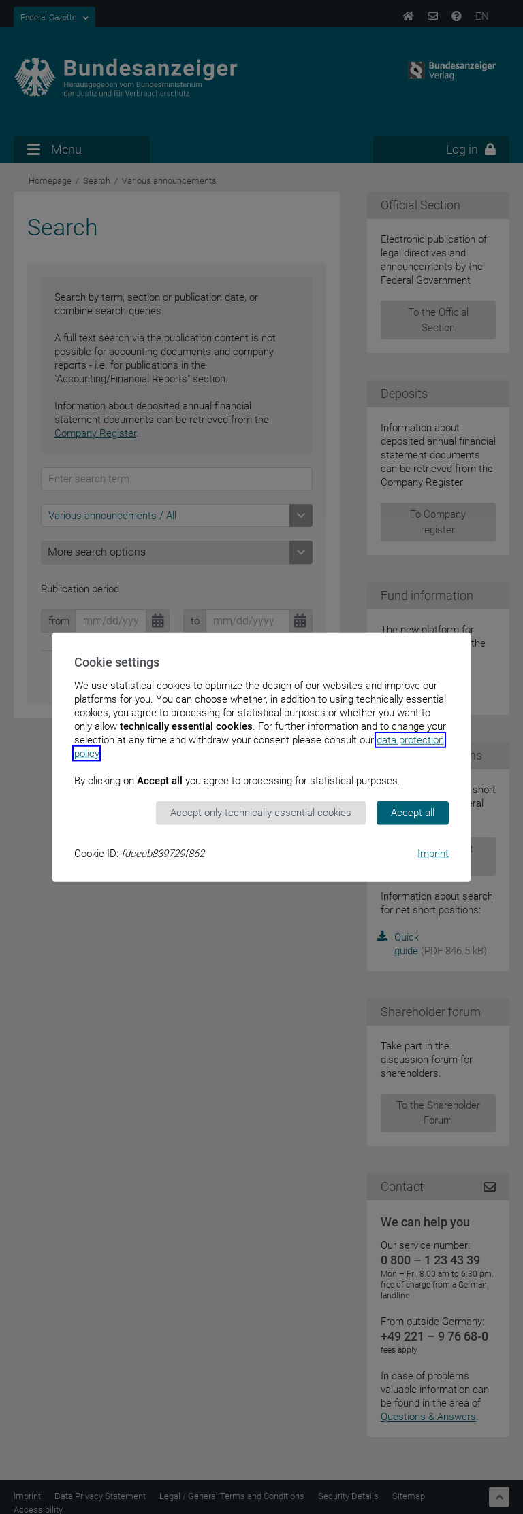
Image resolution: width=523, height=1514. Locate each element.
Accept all (412, 813)
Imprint (433, 853)
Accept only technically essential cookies (260, 813)
